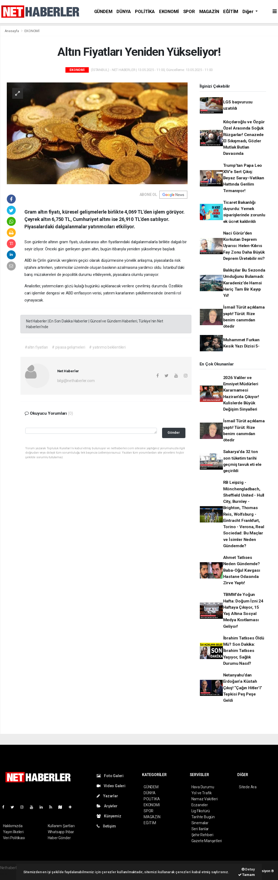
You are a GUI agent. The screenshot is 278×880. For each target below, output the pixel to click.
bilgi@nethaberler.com (76, 381)
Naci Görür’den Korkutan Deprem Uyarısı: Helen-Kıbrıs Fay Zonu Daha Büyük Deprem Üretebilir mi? (244, 246)
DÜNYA (123, 11)
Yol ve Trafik (201, 793)
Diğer (248, 11)
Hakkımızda (13, 826)
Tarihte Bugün (203, 817)
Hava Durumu (202, 787)
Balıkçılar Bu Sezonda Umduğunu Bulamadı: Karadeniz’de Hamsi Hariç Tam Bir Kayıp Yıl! (244, 283)
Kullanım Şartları (61, 826)
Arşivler (107, 806)
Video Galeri (111, 786)
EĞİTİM (230, 11)
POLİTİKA (144, 11)
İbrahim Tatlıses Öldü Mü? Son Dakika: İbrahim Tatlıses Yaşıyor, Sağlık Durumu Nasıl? (243, 651)
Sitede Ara (248, 787)
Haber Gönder (59, 838)
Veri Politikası (14, 838)
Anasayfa (12, 31)
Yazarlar (107, 796)
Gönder (174, 432)
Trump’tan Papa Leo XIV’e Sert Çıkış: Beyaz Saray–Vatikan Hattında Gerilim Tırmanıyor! (243, 178)
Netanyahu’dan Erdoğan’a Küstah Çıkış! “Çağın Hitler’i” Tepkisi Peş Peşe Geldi (242, 688)
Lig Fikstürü (200, 811)
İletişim (106, 826)
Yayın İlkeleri (13, 832)
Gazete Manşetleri (206, 841)
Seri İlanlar (200, 829)
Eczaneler (199, 805)
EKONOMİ (169, 11)
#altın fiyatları (36, 347)
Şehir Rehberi (202, 835)
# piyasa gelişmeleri (68, 347)
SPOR (189, 11)
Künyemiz (109, 816)
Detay (248, 869)
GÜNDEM (103, 11)
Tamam (246, 875)
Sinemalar (199, 823)
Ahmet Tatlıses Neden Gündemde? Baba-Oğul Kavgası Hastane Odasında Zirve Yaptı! (241, 570)
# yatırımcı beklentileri (107, 347)
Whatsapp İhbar (61, 832)
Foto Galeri (110, 776)
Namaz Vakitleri (204, 799)
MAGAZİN (209, 11)
